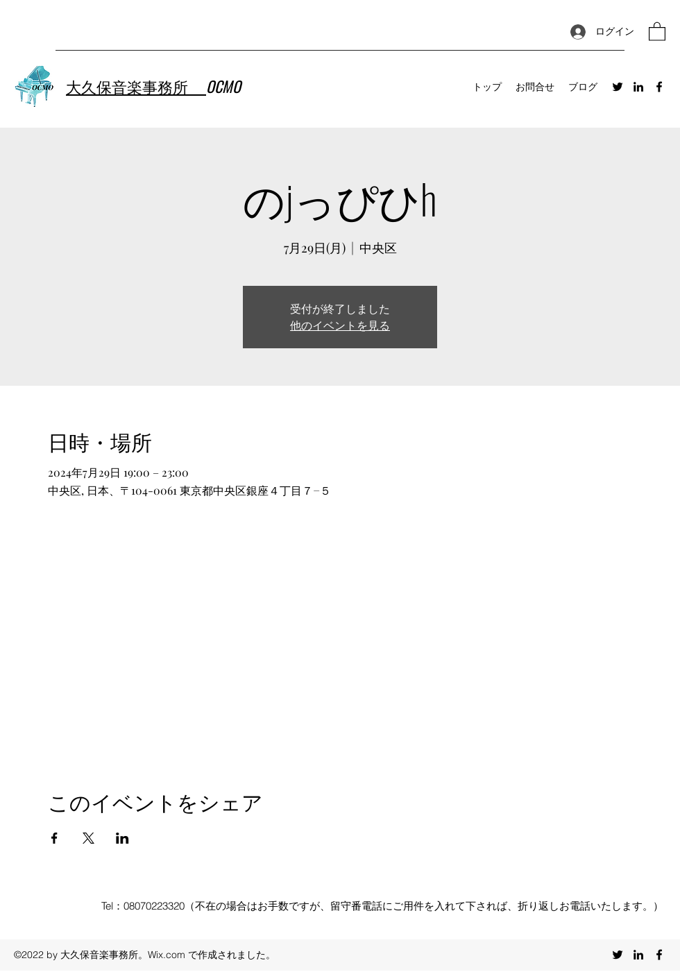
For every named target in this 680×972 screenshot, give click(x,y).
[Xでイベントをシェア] (88, 838)
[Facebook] (659, 87)
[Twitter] (617, 87)
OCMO (223, 86)
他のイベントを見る (340, 325)
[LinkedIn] (638, 87)
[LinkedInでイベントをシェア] (122, 838)
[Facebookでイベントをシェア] (54, 838)
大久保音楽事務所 (136, 86)
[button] (657, 31)
